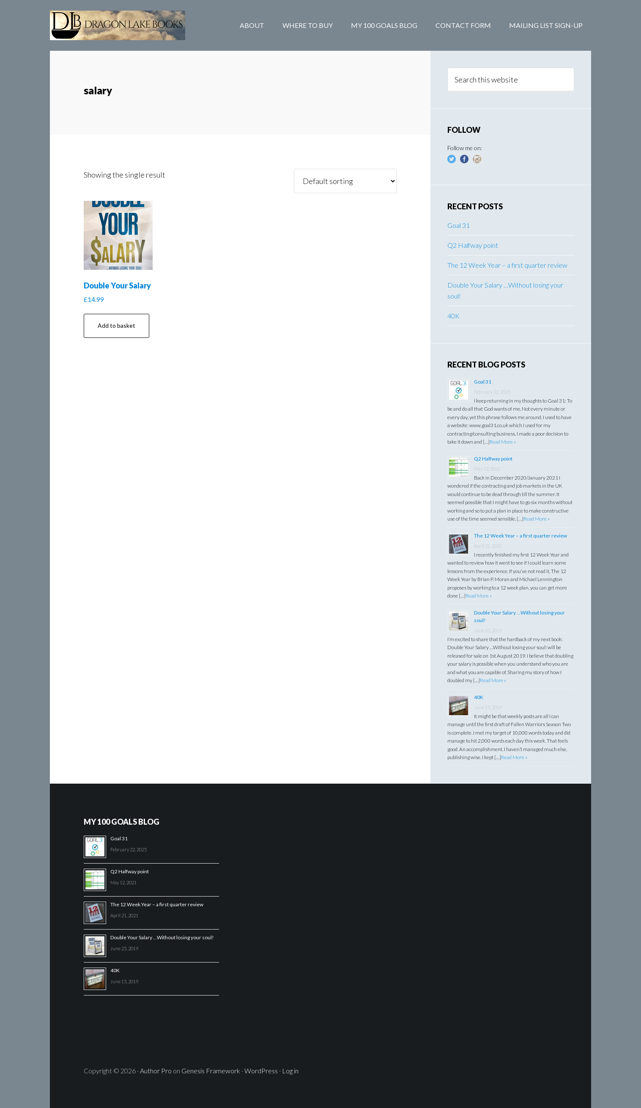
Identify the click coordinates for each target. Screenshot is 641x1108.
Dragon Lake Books (117, 25)
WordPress (261, 1071)
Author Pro (156, 1071)
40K (453, 316)
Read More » (503, 442)
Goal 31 (458, 225)
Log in (290, 1071)
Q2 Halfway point (472, 245)
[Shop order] (345, 181)
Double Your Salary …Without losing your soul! (162, 937)
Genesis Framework (210, 1071)
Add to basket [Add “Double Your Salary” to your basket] (116, 325)
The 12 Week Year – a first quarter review (507, 265)
